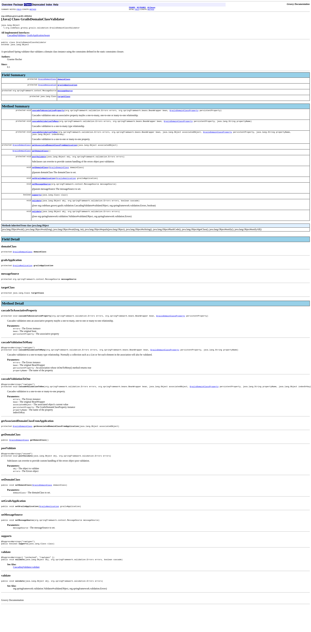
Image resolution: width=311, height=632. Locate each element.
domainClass (64, 81)
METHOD (33, 9)
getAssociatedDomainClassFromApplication (54, 150)
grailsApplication (67, 87)
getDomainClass (40, 157)
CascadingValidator (16, 36)
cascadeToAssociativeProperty (48, 114)
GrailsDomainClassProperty (184, 114)
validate (36, 209)
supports (36, 203)
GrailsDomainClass (47, 81)
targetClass (64, 100)
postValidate (39, 163)
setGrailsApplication (43, 185)
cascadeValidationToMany (45, 125)
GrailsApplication (47, 87)
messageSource (65, 93)
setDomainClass (40, 174)
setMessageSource (41, 192)
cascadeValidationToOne (44, 137)
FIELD (19, 9)
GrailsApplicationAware (38, 36)
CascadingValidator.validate (26, 585)
